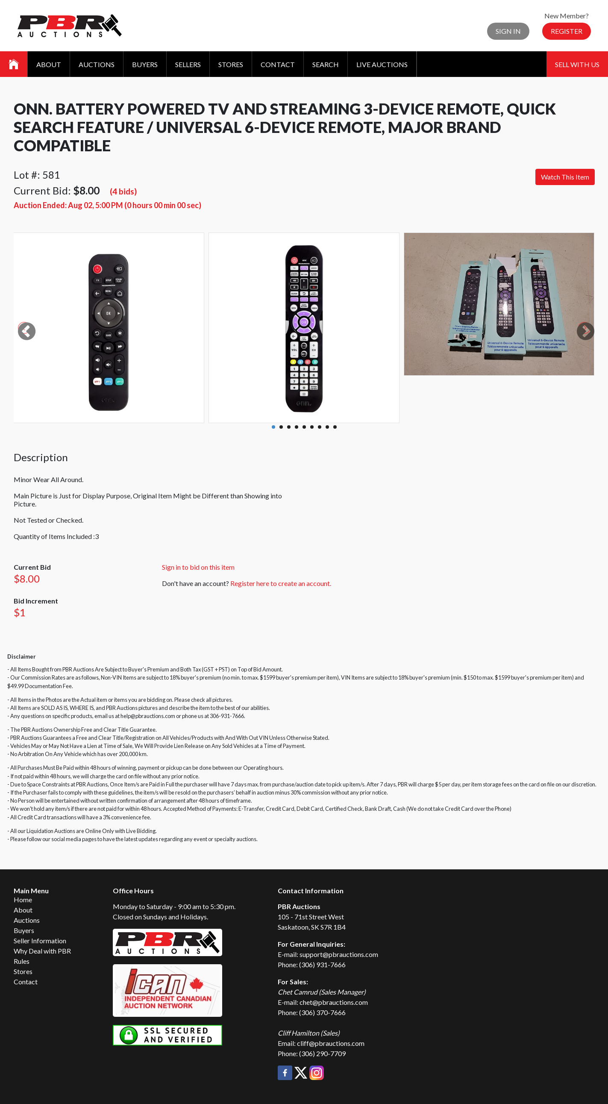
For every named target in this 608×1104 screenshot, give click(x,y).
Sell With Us (577, 64)
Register (566, 31)
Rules (21, 961)
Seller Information (40, 940)
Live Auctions (382, 64)
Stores (230, 64)
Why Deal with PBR (42, 951)
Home (23, 899)
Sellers (188, 64)
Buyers (145, 64)
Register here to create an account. (280, 583)
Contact (278, 64)
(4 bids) (123, 191)
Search (325, 64)
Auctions (97, 64)
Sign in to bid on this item (198, 567)
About (48, 64)
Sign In (508, 31)
